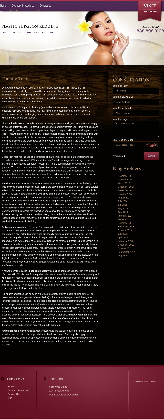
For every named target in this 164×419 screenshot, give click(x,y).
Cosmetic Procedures (19, 390)
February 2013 (125, 241)
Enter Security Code (123, 140)
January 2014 (125, 219)
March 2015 (124, 183)
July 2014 (123, 201)
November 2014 (126, 190)
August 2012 (124, 255)
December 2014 (126, 186)
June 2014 (123, 205)
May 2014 (123, 208)
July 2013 (123, 234)
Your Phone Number (123, 108)
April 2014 (123, 212)
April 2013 (123, 237)
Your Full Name (121, 85)
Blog (10, 398)
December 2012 (126, 244)
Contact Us (13, 394)
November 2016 (126, 176)
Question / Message (136, 129)
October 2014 (125, 194)
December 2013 (126, 223)
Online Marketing (142, 381)
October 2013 (125, 230)
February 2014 (125, 215)
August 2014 (124, 197)
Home (11, 386)
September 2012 (126, 252)
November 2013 (126, 226)
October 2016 (125, 179)
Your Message (120, 119)
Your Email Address (123, 97)
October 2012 (125, 248)
